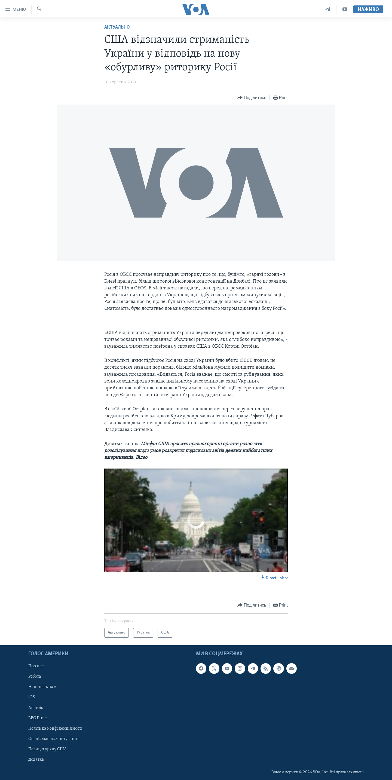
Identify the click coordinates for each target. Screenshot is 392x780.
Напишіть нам (42, 687)
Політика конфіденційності (55, 728)
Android (36, 707)
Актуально (117, 27)
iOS (31, 697)
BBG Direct (38, 718)
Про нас (36, 666)
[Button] (251, 98)
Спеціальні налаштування (53, 738)
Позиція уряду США (47, 749)
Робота (34, 676)
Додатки (36, 759)
